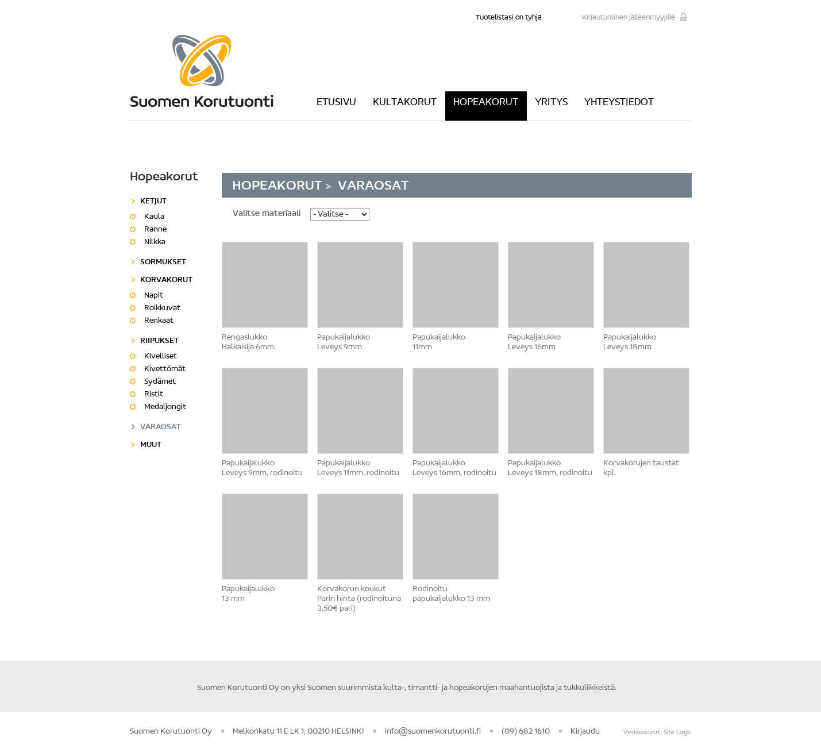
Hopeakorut (485, 103)
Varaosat (160, 427)
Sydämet (160, 382)
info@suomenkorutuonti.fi (433, 732)
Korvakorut (166, 280)
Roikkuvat (162, 308)
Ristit (153, 395)
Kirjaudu (585, 732)
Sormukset (163, 263)
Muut (150, 445)
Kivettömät (165, 369)
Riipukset (159, 341)
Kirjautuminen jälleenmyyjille (628, 17)
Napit (153, 296)
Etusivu (336, 103)
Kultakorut (405, 103)
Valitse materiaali (266, 214)
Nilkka (154, 242)
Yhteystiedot (619, 103)
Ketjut (153, 202)
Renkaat (159, 321)
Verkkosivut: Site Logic (657, 732)
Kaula (154, 217)
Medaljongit (165, 407)
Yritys (551, 103)
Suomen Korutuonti (201, 70)
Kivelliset (160, 357)
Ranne (155, 230)
